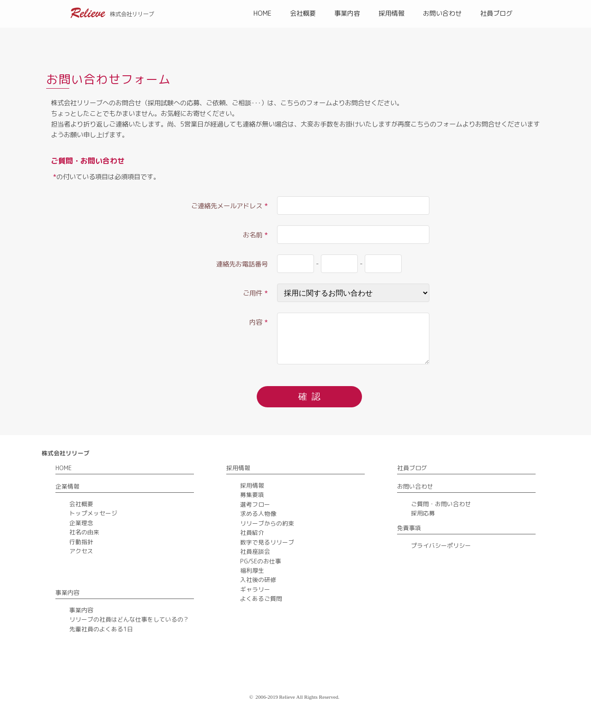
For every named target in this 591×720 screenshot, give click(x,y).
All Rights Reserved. (318, 697)
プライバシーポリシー (441, 545)
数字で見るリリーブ (267, 542)
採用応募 (423, 513)
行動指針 (81, 542)
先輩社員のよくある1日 (101, 629)
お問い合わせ (442, 13)
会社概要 (303, 13)
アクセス (81, 551)
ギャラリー (255, 589)
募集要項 (252, 494)
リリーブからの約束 (267, 523)
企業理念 (81, 523)
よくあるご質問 (261, 598)
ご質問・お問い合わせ (441, 504)
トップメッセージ (93, 513)
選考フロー (255, 504)
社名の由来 (84, 532)
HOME (262, 13)
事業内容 (347, 13)
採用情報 (391, 13)
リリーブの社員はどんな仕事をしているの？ (129, 619)
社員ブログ (496, 13)
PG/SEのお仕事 (260, 561)
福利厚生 (252, 570)
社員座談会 (255, 551)
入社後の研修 (258, 579)
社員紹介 (252, 532)
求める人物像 (258, 513)
